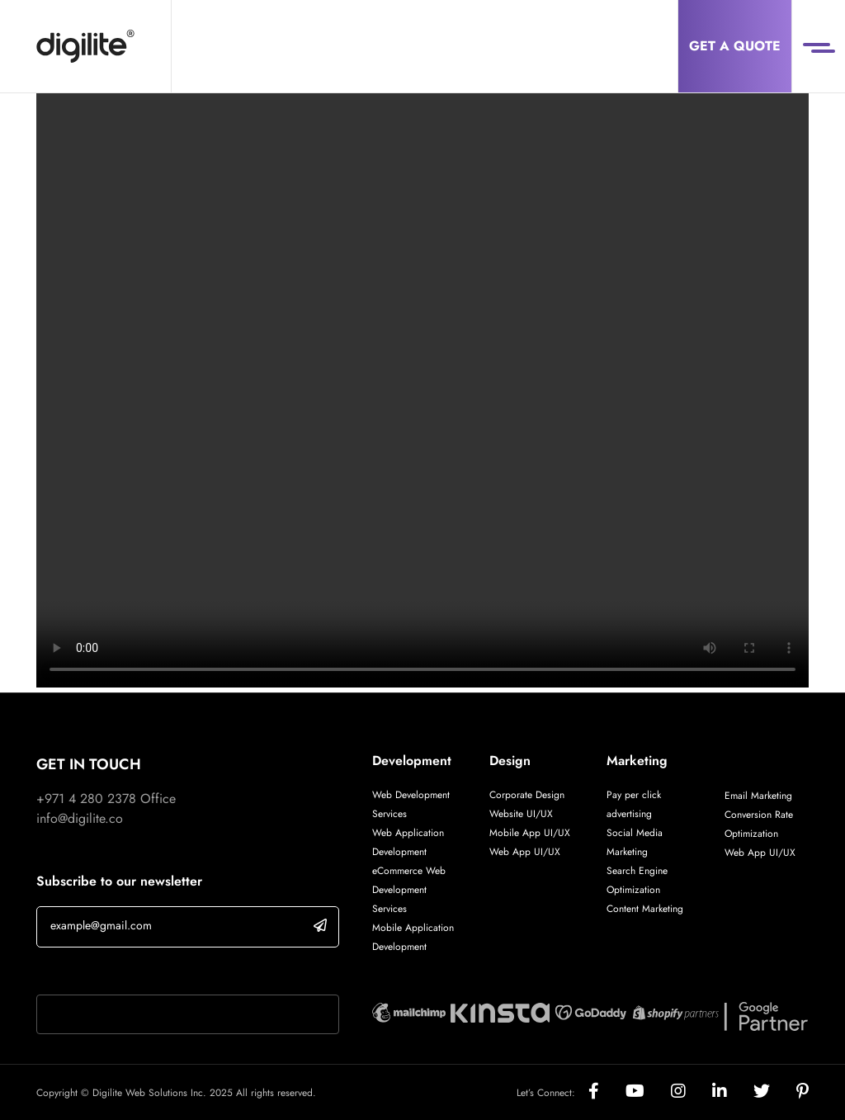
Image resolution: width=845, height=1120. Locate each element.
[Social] (606, 1092)
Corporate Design (526, 794)
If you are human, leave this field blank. (146, 973)
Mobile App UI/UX (529, 832)
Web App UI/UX (524, 851)
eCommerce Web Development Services (409, 889)
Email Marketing (758, 795)
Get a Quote (735, 45)
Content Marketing (645, 908)
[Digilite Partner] (409, 1010)
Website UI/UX (521, 813)
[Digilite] (85, 46)
